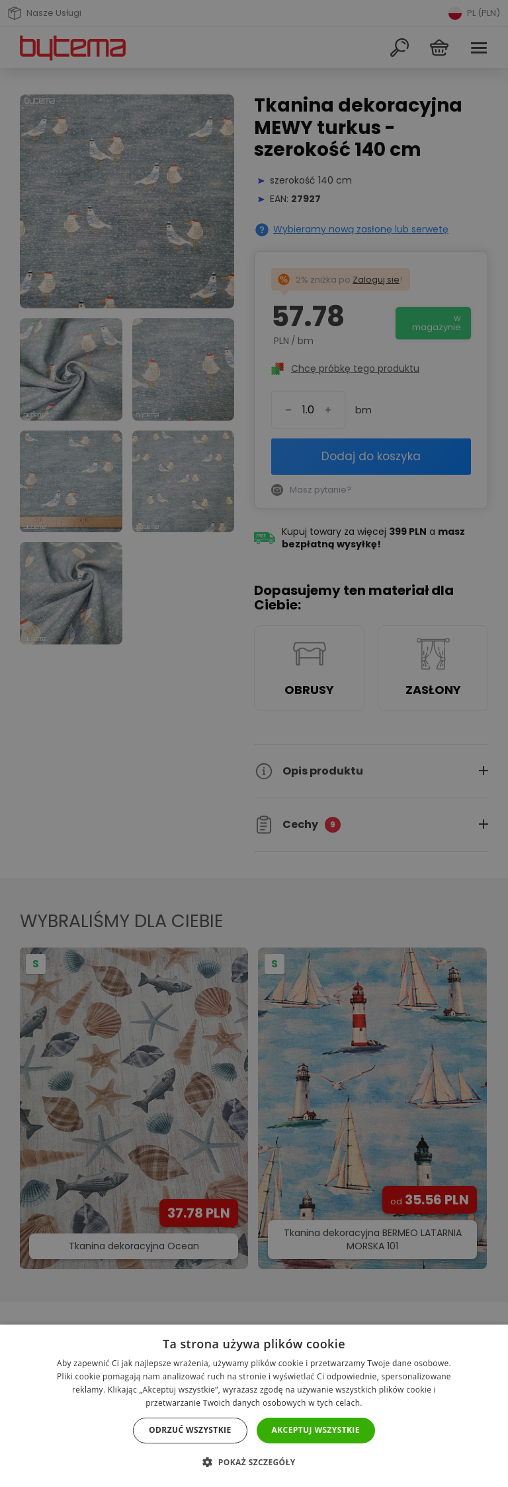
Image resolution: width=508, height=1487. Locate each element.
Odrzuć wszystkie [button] (190, 1429)
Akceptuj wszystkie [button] (316, 1429)
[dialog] (254, 743)
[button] (253, 1462)
